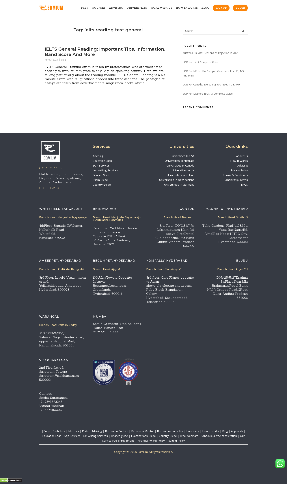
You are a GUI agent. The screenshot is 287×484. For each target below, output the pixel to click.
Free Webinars (189, 436)
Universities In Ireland (180, 175)
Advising (116, 8)
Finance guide (119, 436)
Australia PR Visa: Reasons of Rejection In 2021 (211, 53)
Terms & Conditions (235, 175)
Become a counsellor (170, 431)
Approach (237, 431)
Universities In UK (183, 170)
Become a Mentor (142, 431)
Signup (221, 8)
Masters (73, 431)
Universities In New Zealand (176, 180)
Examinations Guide (143, 436)
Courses (99, 8)
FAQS (244, 184)
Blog (205, 8)
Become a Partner (116, 431)
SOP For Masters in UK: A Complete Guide (208, 93)
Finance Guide (101, 175)
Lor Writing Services (105, 170)
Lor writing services (95, 436)
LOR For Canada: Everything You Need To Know (211, 84)
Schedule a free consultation (219, 436)
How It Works (187, 8)
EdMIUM (51, 8)
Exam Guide (100, 180)
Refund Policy (176, 440)
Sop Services (72, 436)
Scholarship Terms (236, 180)
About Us (242, 156)
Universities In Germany (179, 184)
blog (63, 59)
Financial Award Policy (151, 440)
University (192, 431)
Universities (137, 8)
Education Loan (102, 160)
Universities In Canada (180, 165)
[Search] (243, 30)
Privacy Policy (239, 170)
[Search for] (215, 30)
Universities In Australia (179, 160)
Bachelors (59, 431)
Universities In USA (182, 156)
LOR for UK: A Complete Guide (201, 62)
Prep (84, 8)
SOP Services (101, 165)
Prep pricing (127, 440)
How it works (210, 431)
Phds (85, 431)
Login (240, 8)
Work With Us (161, 8)
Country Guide (102, 184)
